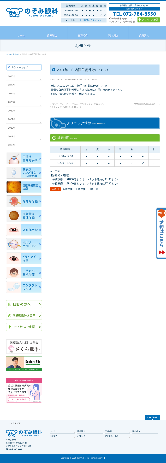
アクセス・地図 (112, 436)
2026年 (11, 76)
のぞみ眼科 (82, 458)
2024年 (11, 93)
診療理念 (81, 431)
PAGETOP (152, 417)
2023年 (11, 102)
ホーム (53, 431)
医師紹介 (109, 431)
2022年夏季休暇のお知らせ (147, 104)
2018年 (11, 145)
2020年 (11, 128)
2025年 (11, 85)
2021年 (11, 119)
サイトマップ (14, 423)
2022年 (11, 110)
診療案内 (54, 436)
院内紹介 (136, 431)
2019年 (11, 136)
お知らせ (81, 436)
